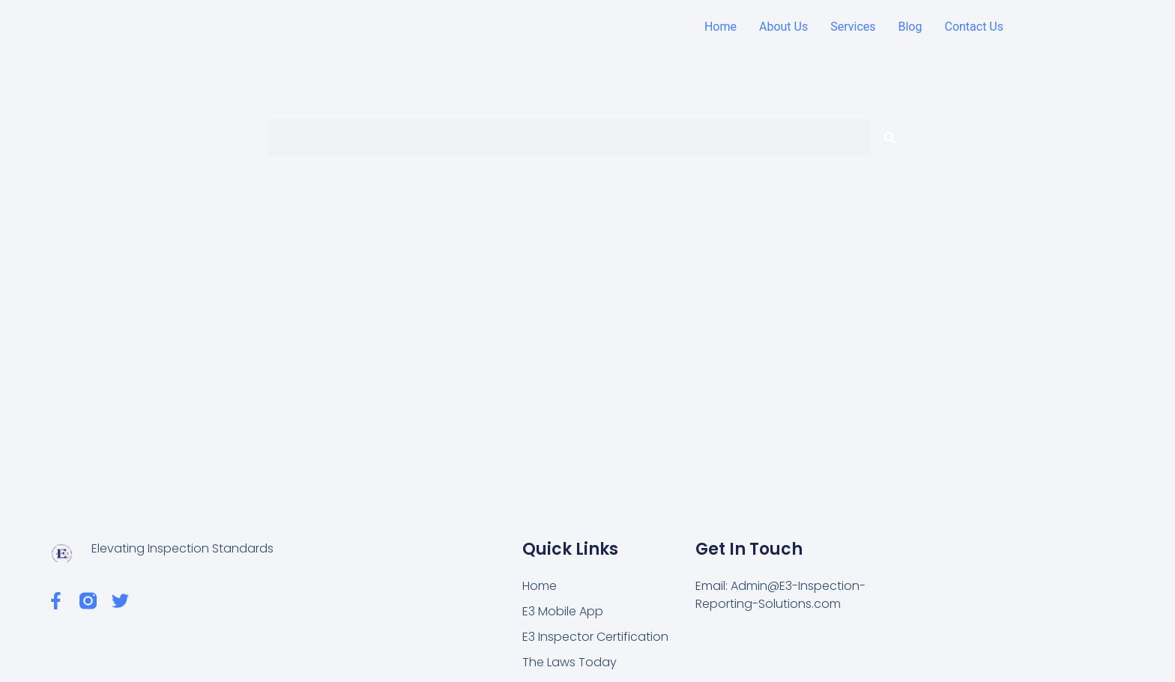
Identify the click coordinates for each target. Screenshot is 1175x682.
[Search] (889, 137)
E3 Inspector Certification (595, 636)
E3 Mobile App (562, 611)
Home (720, 26)
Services (852, 26)
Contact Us (973, 26)
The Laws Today (569, 662)
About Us (783, 26)
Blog (910, 26)
